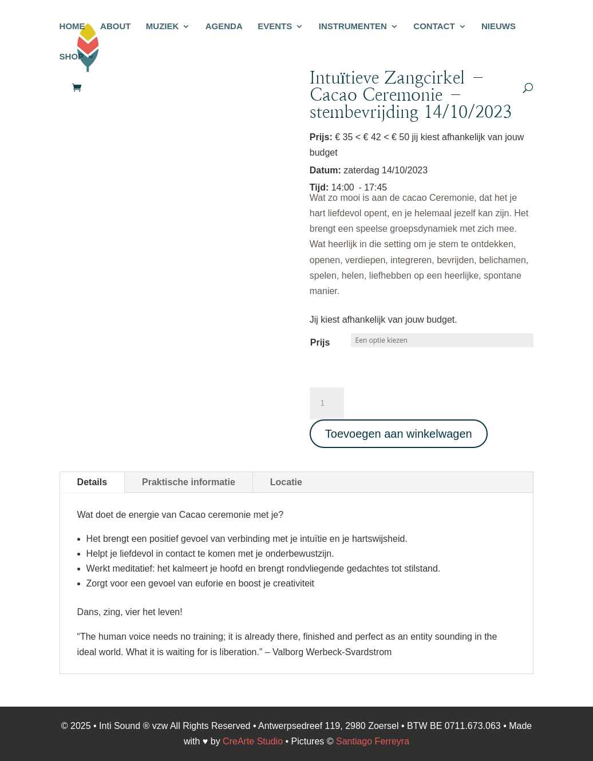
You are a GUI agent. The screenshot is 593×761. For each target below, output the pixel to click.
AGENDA (224, 26)
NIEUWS (498, 26)
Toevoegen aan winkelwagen (398, 433)
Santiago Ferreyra (372, 741)
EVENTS (275, 26)
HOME (72, 26)
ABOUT (115, 26)
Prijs (320, 342)
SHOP (72, 57)
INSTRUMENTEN (353, 26)
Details (92, 482)
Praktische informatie (188, 482)
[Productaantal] (327, 403)
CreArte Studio (253, 741)
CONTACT (433, 26)
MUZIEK (162, 26)
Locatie (286, 482)
